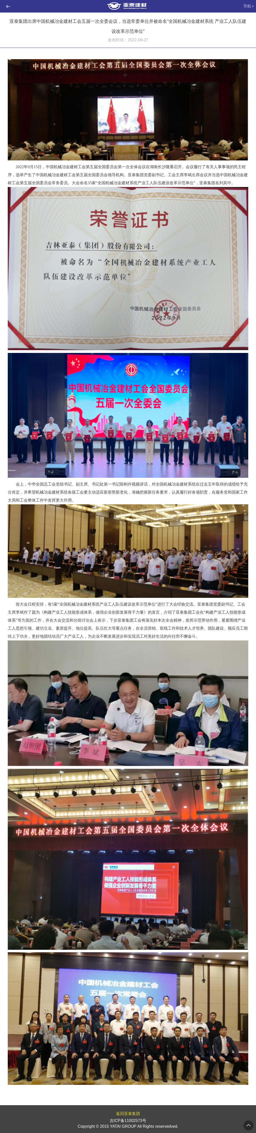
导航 (247, 6)
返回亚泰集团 (128, 1113)
